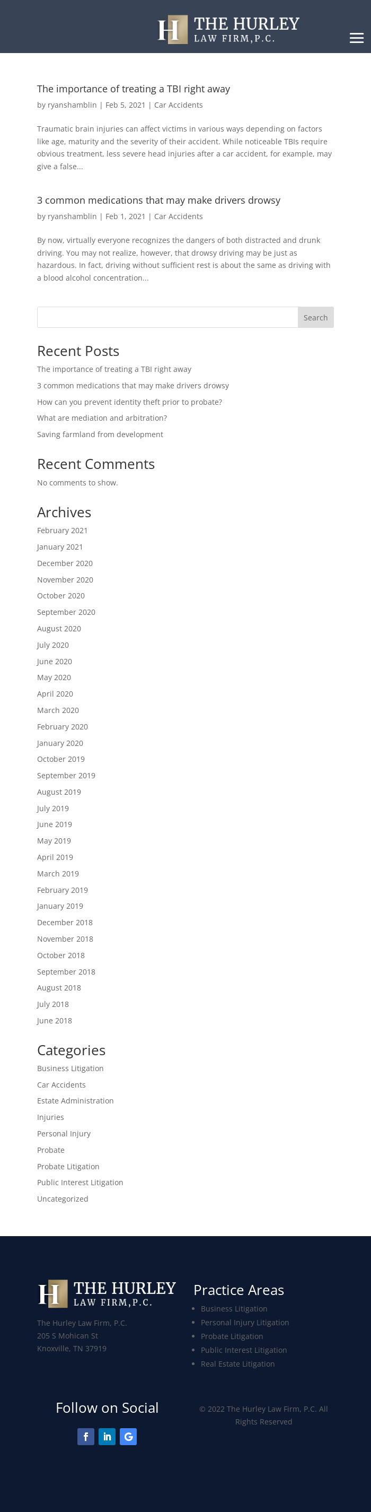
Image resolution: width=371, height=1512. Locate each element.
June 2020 (54, 661)
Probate (51, 1150)
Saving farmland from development (100, 434)
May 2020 (54, 677)
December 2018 (65, 922)
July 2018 (53, 1004)
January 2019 (60, 906)
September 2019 (66, 775)
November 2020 (65, 580)
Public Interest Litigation (80, 1182)
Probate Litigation (68, 1166)
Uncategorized (63, 1199)
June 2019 (54, 824)
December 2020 (65, 563)
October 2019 (61, 759)
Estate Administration (75, 1101)
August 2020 (59, 628)
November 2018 (65, 939)
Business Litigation (70, 1068)
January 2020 (60, 743)
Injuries (50, 1117)
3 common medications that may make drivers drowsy (158, 200)
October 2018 (61, 955)
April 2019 (55, 857)
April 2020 (55, 694)
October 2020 (61, 595)
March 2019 (58, 873)
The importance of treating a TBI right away (114, 369)
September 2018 (66, 972)
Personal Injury (64, 1133)
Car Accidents (178, 105)
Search (316, 317)
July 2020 (53, 645)
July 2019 (53, 808)
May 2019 (54, 841)
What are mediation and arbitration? (102, 418)
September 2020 (66, 612)
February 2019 (62, 890)
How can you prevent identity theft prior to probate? (129, 402)
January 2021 (60, 547)
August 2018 (59, 988)
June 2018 (54, 1020)
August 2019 (59, 792)
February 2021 (62, 530)
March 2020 (58, 710)
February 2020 (62, 727)
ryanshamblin (72, 105)
